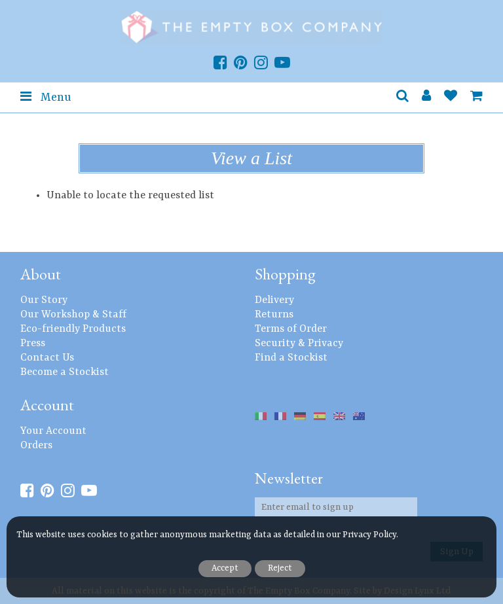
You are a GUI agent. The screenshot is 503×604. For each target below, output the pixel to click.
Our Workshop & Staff (73, 315)
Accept (225, 568)
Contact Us (47, 358)
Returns (274, 315)
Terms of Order (291, 329)
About (40, 274)
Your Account (53, 431)
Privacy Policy (369, 535)
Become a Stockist (64, 372)
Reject (280, 568)
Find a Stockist (291, 358)
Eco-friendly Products (73, 329)
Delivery (274, 300)
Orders (36, 446)
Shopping (285, 274)
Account (47, 405)
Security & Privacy (299, 343)
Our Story (43, 300)
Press (32, 343)
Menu (45, 97)
